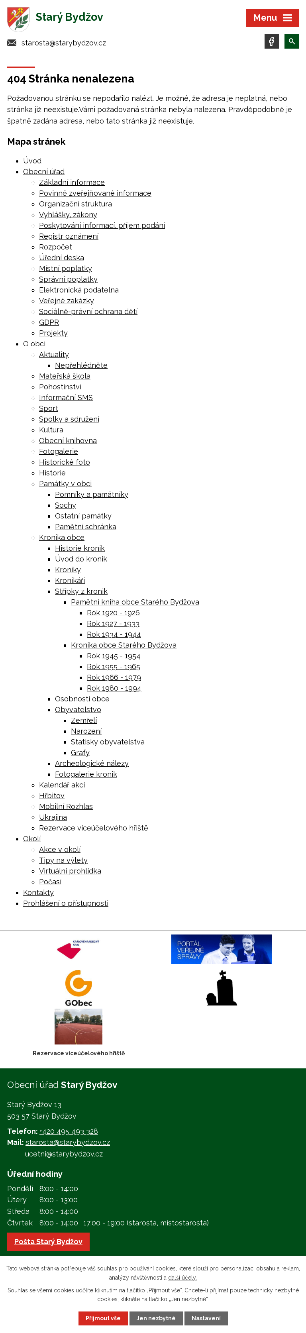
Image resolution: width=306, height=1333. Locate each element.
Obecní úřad (44, 171)
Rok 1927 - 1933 (113, 623)
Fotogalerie (58, 451)
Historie (52, 473)
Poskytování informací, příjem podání (102, 225)
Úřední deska (61, 257)
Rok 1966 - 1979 (114, 677)
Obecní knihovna (68, 440)
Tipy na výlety (63, 860)
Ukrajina (53, 817)
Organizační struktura (75, 204)
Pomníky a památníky (91, 494)
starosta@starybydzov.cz (64, 43)
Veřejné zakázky (66, 300)
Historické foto (64, 462)
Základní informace (72, 182)
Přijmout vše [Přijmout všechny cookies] (103, 1318)
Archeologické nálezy (92, 763)
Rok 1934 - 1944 (114, 634)
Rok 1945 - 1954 (114, 656)
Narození (86, 731)
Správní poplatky (68, 279)
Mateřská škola (64, 376)
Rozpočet (55, 247)
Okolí (32, 838)
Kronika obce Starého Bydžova (124, 645)
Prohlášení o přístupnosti (65, 903)
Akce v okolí (59, 849)
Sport (48, 408)
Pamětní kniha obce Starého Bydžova (135, 602)
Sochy (65, 505)
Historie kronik (80, 548)
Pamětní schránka (85, 526)
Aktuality (54, 354)
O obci (34, 344)
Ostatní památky (83, 516)
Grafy (80, 752)
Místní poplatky (65, 268)
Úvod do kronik (81, 559)
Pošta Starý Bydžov (48, 1241)
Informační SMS (66, 397)
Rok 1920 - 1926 (113, 613)
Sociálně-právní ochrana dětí (88, 311)
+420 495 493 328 (68, 1131)
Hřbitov (52, 795)
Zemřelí (84, 720)
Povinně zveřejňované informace (95, 193)
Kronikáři (70, 580)
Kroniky (68, 569)
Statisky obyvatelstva (108, 742)
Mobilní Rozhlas (66, 806)
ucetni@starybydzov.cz (64, 1154)
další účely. (182, 1277)
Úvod (32, 161)
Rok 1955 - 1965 (113, 666)
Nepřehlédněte (81, 365)
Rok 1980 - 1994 (114, 688)
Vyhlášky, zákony (68, 214)
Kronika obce (61, 537)
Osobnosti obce (82, 699)
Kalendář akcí (62, 785)
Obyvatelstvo (78, 709)
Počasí (50, 882)
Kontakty (38, 892)
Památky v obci (65, 483)
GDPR (49, 322)
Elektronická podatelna (79, 290)
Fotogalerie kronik (86, 774)
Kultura (51, 430)
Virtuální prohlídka (70, 871)
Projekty (53, 333)
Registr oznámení (68, 236)
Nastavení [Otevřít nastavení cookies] (206, 1318)
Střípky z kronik (81, 591)
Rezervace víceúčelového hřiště (93, 828)
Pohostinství (60, 387)
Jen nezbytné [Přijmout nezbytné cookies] (156, 1318)
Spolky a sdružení (69, 419)
